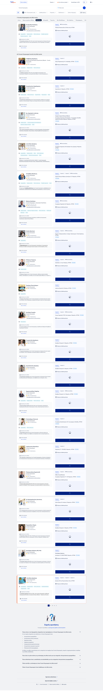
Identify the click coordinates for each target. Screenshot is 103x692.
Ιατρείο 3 (67, 174)
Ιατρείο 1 (57, 24)
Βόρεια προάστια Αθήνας (28, 20)
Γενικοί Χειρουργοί (42, 686)
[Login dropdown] (85, 2)
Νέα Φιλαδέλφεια (61, 20)
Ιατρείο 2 (62, 58)
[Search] (84, 7)
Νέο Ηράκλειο (70, 20)
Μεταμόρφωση (79, 20)
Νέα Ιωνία (38, 20)
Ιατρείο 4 (72, 579)
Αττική (19, 20)
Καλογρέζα (45, 20)
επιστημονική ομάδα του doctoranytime (56, 629)
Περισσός (52, 20)
